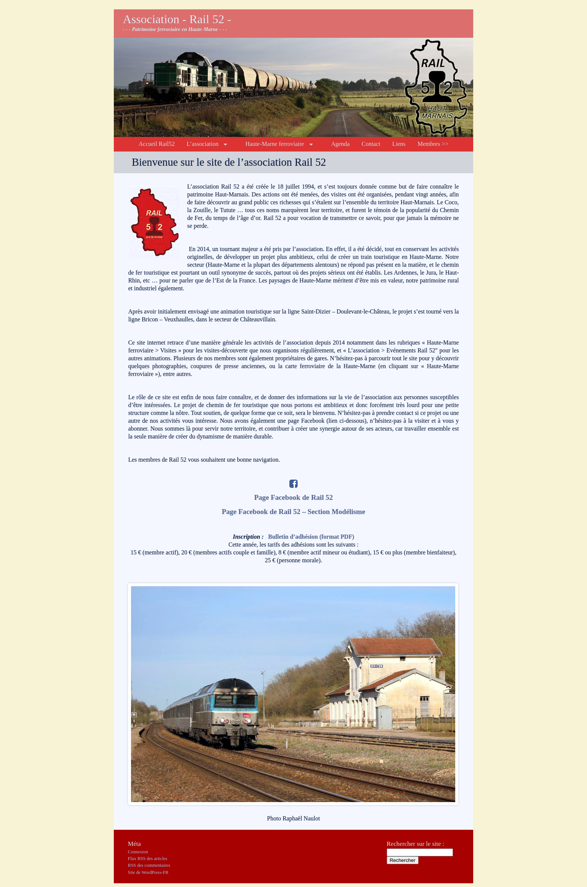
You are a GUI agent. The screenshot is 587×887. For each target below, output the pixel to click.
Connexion (138, 851)
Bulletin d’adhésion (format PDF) (311, 536)
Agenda (340, 144)
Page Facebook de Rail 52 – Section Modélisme (293, 512)
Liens (399, 144)
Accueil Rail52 (156, 144)
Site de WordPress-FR (148, 872)
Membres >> (432, 144)
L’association (203, 144)
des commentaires (149, 865)
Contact (371, 144)
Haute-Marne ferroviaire (274, 144)
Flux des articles (147, 858)
